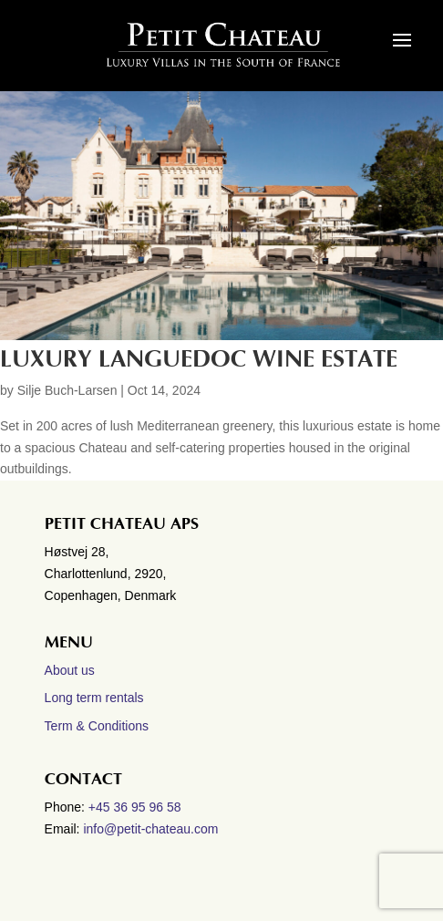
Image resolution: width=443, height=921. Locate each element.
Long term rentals (94, 697)
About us (70, 670)
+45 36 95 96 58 (136, 807)
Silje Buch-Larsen (67, 390)
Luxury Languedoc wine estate (198, 359)
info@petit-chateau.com (150, 829)
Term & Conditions (97, 726)
